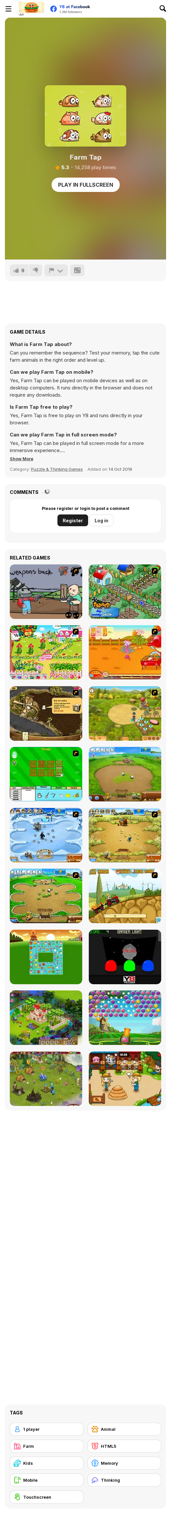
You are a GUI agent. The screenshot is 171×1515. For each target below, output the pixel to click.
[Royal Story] (46, 1017)
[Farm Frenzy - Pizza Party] (46, 896)
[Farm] (47, 1446)
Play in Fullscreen (85, 184)
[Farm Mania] (125, 713)
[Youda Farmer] (46, 713)
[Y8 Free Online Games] (31, 9)
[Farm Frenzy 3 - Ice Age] (46, 835)
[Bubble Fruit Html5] (125, 1017)
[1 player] (47, 1429)
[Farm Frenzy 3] (125, 835)
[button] (21, 458)
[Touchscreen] (47, 1497)
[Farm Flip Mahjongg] (46, 957)
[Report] (56, 270)
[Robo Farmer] (46, 591)
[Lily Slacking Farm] (125, 1078)
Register (73, 520)
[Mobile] (47, 1480)
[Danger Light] (125, 957)
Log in (101, 520)
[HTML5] (124, 1446)
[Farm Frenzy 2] (125, 774)
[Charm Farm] (46, 1078)
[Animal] (124, 1429)
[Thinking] (124, 1480)
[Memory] (124, 1463)
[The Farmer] (125, 591)
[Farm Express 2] (125, 896)
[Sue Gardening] (46, 652)
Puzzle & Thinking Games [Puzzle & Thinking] (57, 469)
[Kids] (47, 1463)
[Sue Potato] (125, 652)
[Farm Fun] (46, 774)
